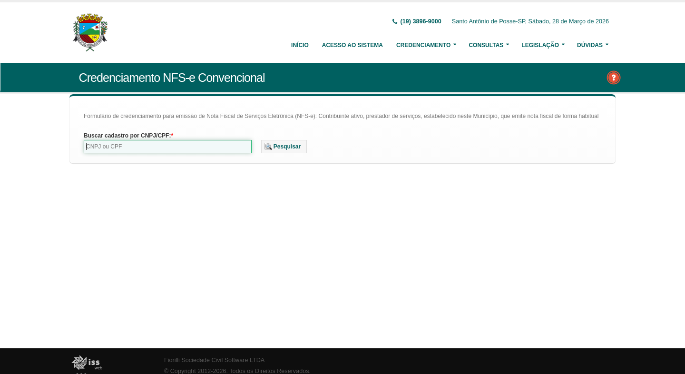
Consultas (486, 45)
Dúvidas (590, 45)
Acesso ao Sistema (352, 45)
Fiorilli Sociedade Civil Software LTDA (214, 360)
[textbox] (168, 146)
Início (300, 45)
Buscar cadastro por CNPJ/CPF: (127, 135)
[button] (284, 146)
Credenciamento (423, 45)
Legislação (540, 45)
